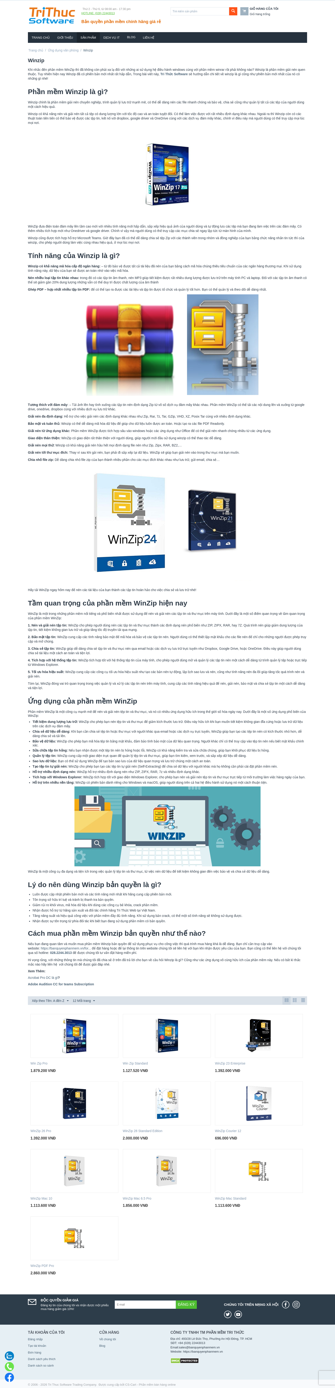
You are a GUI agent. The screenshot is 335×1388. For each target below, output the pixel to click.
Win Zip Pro (38, 1063)
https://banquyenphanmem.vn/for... (66, 948)
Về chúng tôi (107, 1339)
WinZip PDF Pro (42, 1266)
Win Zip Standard (135, 1063)
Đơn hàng (34, 1352)
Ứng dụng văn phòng (63, 50)
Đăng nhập (35, 1339)
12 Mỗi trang (84, 1001)
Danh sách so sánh (41, 1365)
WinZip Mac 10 (41, 1198)
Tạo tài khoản (37, 1345)
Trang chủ (41, 37)
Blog (131, 37)
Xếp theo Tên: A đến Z (50, 1001)
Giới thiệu (65, 37)
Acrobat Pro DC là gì (43, 978)
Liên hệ (148, 37)
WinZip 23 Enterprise (230, 1063)
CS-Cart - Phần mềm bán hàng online (150, 1384)
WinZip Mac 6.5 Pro (137, 1198)
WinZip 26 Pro (40, 1131)
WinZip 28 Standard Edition (142, 1131)
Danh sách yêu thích (42, 1359)
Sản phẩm (88, 37)
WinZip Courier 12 (228, 1131)
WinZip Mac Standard (230, 1198)
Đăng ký (186, 1304)
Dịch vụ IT (112, 37)
